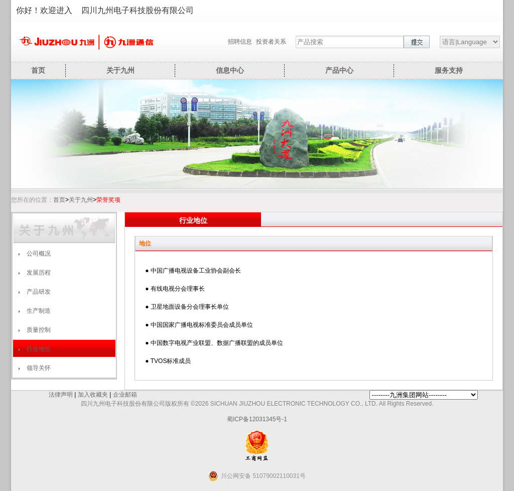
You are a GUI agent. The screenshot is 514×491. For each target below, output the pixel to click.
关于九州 (120, 70)
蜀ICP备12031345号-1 (257, 419)
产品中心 (339, 70)
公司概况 (39, 253)
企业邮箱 (125, 394)
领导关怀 (39, 368)
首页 (38, 70)
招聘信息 (240, 41)
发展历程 (39, 272)
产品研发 (39, 291)
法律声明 (61, 394)
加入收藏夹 (93, 394)
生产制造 (39, 310)
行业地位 (39, 348)
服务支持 (449, 70)
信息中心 (230, 70)
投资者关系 (271, 41)
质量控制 (39, 329)
